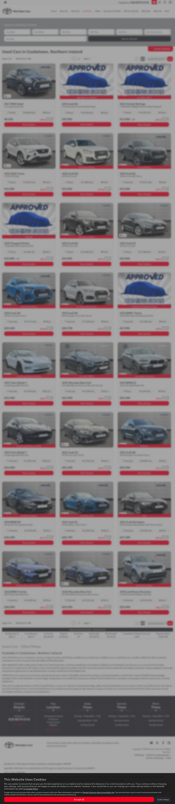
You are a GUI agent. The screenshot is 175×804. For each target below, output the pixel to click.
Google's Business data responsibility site (98, 792)
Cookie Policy (32, 788)
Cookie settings (163, 799)
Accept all (79, 799)
